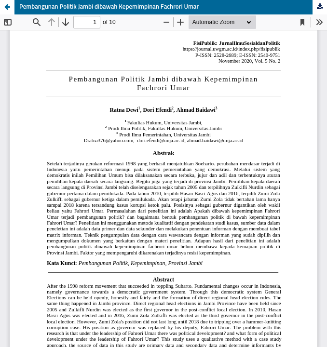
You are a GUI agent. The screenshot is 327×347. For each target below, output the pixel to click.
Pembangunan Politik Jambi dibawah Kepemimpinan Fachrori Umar (109, 7)
